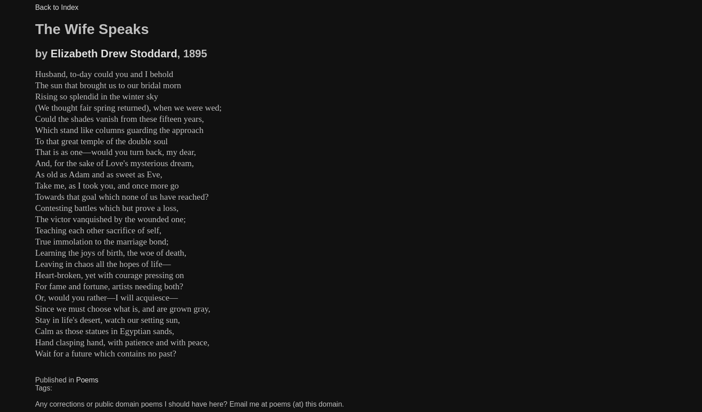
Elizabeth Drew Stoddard (114, 53)
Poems (87, 380)
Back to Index (56, 7)
